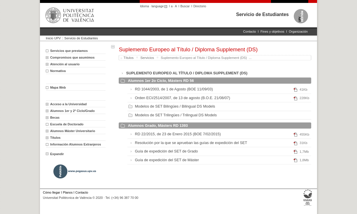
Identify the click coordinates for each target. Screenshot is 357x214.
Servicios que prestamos (69, 50)
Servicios (147, 57)
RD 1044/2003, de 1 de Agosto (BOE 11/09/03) (174, 89)
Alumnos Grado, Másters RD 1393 (158, 125)
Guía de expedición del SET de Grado (166, 151)
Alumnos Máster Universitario (72, 131)
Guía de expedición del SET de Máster (167, 160)
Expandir (55, 154)
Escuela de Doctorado (66, 124)
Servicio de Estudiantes (262, 14)
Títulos (55, 137)
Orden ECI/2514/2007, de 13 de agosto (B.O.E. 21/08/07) (182, 98)
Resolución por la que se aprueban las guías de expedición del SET (191, 143)
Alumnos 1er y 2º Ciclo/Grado (72, 111)
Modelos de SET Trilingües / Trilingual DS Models (176, 115)
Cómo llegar (51, 192)
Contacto (249, 31)
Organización (298, 31)
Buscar (185, 6)
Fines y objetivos (272, 31)
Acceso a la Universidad (68, 104)
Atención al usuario (65, 64)
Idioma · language (154, 6)
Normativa (58, 71)
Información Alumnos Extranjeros (75, 144)
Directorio (199, 6)
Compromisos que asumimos (72, 57)
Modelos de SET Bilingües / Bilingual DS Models (175, 106)
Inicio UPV (53, 38)
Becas (55, 117)
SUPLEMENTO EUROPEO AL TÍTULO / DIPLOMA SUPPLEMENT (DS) (186, 73)
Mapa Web (58, 87)
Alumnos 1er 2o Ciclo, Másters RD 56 (161, 80)
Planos (67, 192)
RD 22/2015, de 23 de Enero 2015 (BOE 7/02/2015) (178, 134)
